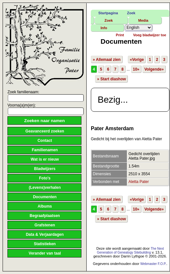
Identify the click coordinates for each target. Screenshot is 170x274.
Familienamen (45, 150)
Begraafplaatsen (45, 215)
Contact (45, 140)
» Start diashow (111, 79)
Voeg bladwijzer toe (149, 35)
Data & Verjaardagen (45, 234)
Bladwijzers (44, 168)
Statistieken (44, 244)
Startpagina (108, 13)
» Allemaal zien (107, 59)
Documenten (45, 197)
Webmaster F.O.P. (153, 264)
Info (104, 28)
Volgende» (154, 69)
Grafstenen (44, 225)
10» (136, 69)
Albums (45, 206)
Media (143, 20)
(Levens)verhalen (45, 187)
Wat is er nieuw (45, 159)
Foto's (45, 178)
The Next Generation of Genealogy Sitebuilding (130, 250)
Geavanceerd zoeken (44, 131)
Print (120, 35)
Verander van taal (45, 253)
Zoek (131, 13)
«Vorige (137, 59)
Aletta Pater (138, 181)
